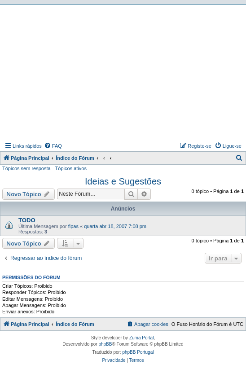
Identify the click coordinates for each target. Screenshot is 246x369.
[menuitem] (53, 146)
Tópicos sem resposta (26, 168)
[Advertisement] (124, 72)
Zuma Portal (141, 337)
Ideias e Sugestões (123, 181)
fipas (73, 226)
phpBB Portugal (138, 352)
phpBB (105, 344)
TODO (26, 220)
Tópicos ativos (71, 168)
